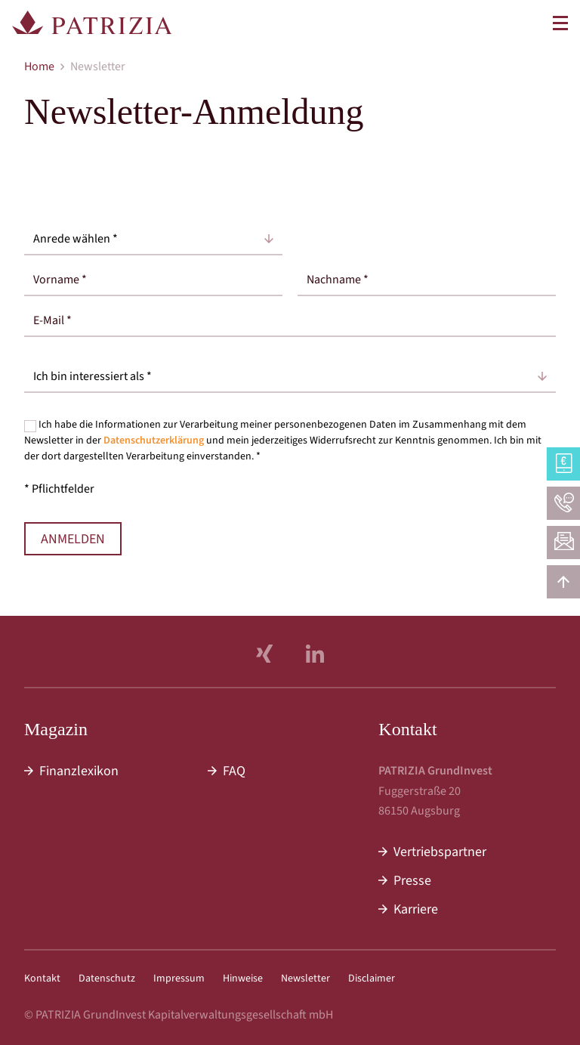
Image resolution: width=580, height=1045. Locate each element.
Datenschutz (107, 978)
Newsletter (305, 978)
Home (39, 66)
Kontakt (42, 978)
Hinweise (243, 978)
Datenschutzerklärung (153, 440)
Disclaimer (371, 978)
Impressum (179, 978)
